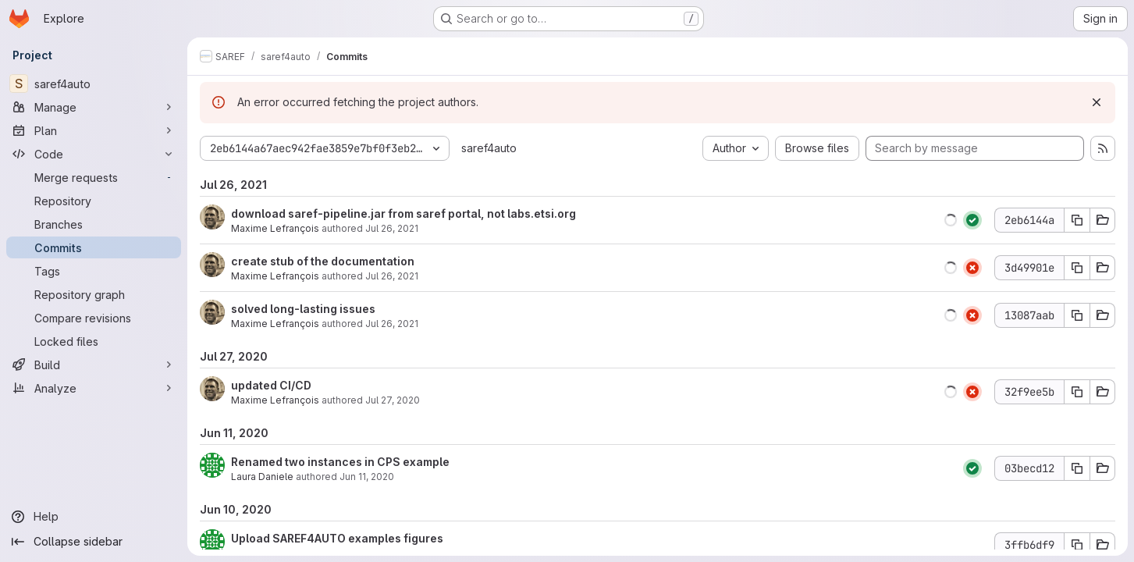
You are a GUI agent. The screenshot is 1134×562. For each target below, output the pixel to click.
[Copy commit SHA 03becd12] (1077, 468)
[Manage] (93, 107)
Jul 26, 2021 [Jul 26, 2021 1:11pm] (391, 228)
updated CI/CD (271, 385)
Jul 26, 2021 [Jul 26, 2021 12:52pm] (391, 276)
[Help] (93, 517)
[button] (950, 220)
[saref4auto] (93, 83)
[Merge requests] (93, 177)
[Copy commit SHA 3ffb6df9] (1077, 544)
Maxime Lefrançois (275, 228)
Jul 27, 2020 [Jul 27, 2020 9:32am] (392, 400)
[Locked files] (93, 341)
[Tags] (93, 271)
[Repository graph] (93, 294)
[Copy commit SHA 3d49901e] (1077, 267)
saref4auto (489, 148)
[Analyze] (93, 388)
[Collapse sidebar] (93, 542)
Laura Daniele (262, 476)
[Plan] (93, 130)
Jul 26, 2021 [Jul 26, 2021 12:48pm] (391, 323)
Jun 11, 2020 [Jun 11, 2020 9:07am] (366, 476)
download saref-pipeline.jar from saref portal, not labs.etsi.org (403, 213)
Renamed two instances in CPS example (340, 461)
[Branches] (93, 224)
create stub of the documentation (322, 261)
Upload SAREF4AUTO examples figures (337, 538)
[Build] (93, 364)
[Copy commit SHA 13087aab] (1077, 315)
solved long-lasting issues (303, 308)
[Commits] (93, 247)
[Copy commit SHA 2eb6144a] (1077, 220)
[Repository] (93, 201)
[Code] (93, 154)
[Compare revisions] (93, 318)
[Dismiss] (1096, 102)
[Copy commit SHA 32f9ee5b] (1077, 391)
